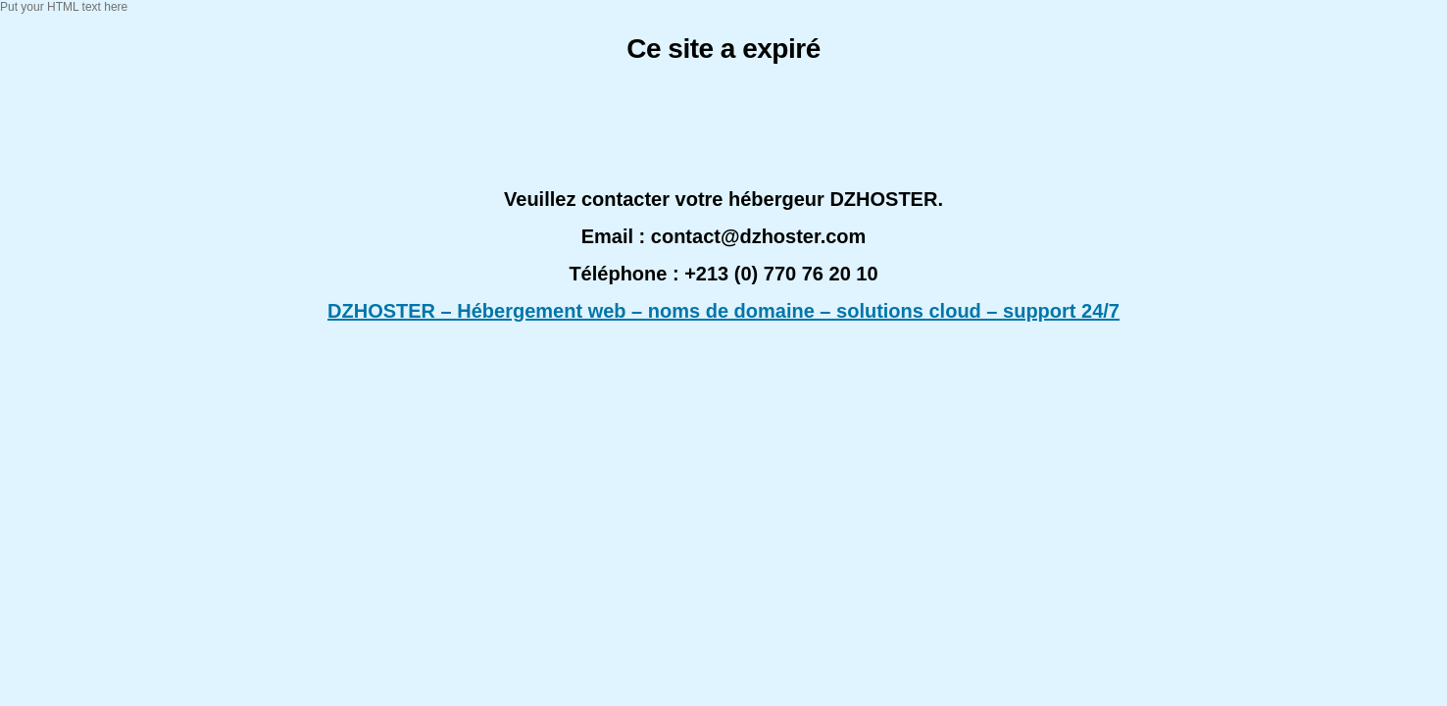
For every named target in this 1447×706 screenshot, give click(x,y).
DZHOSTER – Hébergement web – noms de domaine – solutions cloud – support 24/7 (723, 311)
